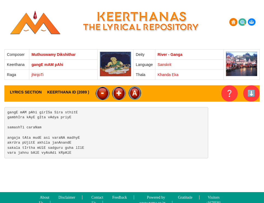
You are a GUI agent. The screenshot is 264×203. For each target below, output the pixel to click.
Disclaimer (67, 197)
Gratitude (185, 197)
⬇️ (251, 93)
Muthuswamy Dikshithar (53, 54)
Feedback (119, 197)
